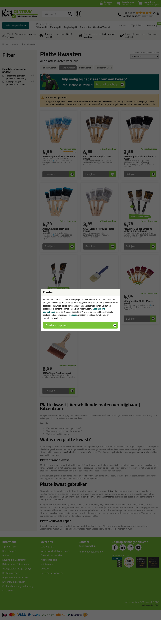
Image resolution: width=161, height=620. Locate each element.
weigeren (73, 315)
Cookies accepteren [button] (56, 325)
